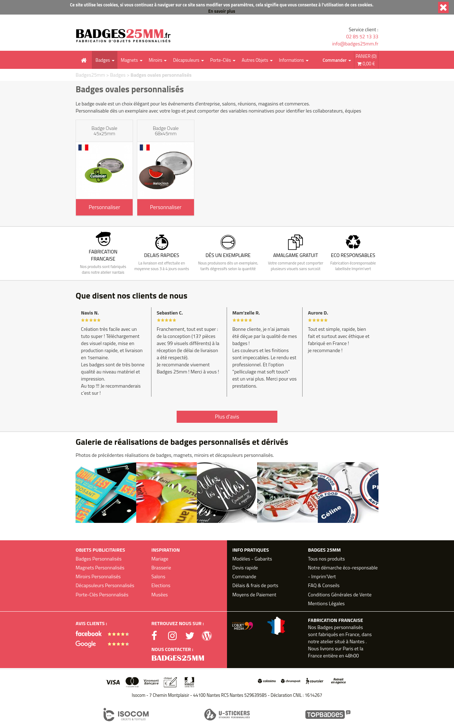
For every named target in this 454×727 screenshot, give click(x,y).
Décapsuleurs (186, 60)
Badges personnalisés (340, 627)
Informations (291, 60)
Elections (161, 585)
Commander (335, 60)
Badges (102, 60)
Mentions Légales (326, 603)
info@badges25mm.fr (355, 43)
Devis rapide (245, 567)
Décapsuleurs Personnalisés (105, 585)
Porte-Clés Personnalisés (102, 594)
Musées (159, 594)
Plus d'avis (227, 416)
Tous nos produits (326, 558)
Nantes (356, 641)
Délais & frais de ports (255, 585)
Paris (348, 648)
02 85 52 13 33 (362, 36)
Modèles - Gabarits (252, 558)
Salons (158, 576)
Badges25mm (90, 74)
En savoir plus (221, 11)
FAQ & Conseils (323, 585)
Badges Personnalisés (98, 558)
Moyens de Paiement (254, 594)
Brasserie (161, 567)
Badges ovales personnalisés (161, 74)
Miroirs (155, 60)
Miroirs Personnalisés (98, 576)
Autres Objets (255, 60)
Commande (244, 576)
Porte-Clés (220, 60)
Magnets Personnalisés (100, 567)
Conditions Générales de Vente (339, 594)
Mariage (159, 558)
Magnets (129, 60)
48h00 (352, 655)
